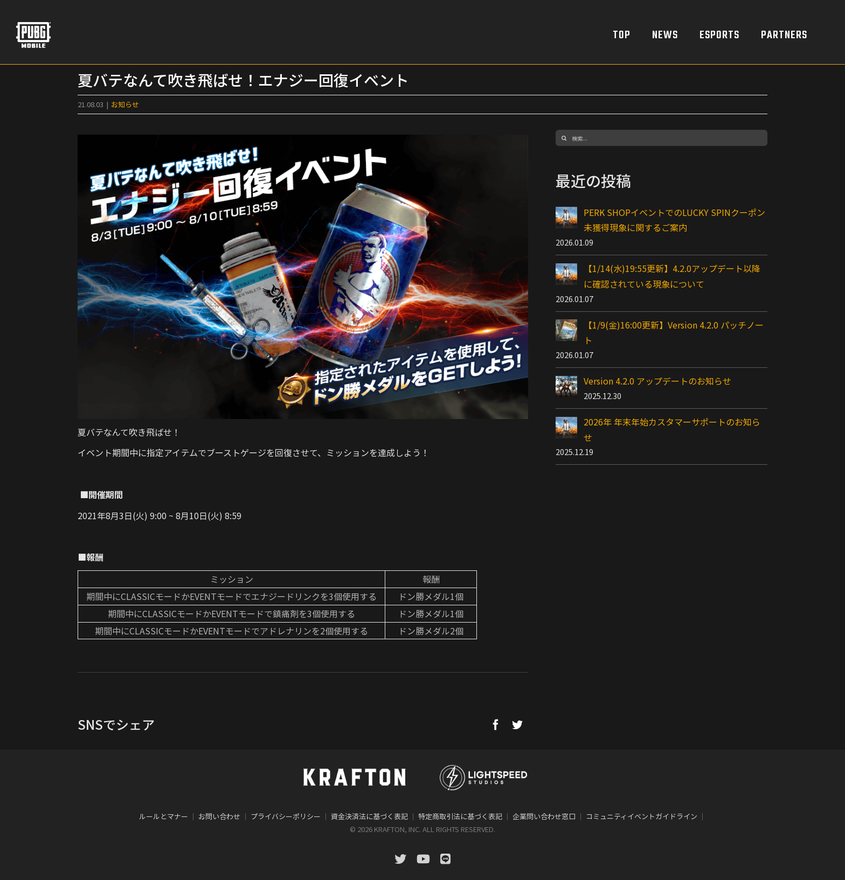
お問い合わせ (219, 816)
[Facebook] (496, 724)
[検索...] (661, 138)
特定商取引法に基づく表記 (460, 816)
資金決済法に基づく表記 (369, 816)
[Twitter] (517, 724)
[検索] (564, 138)
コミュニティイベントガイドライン (641, 816)
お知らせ (125, 104)
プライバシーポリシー (286, 816)
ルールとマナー (163, 816)
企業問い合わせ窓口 (544, 816)
